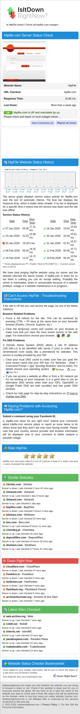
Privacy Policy (49, 704)
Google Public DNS (17, 385)
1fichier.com (13, 484)
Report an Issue (66, 122)
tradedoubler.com (17, 646)
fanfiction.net (14, 581)
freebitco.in (13, 574)
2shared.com (14, 492)
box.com (11, 522)
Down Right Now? (65, 676)
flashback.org (14, 589)
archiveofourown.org (18, 597)
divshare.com (14, 545)
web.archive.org (15, 616)
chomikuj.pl (13, 529)
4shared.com (14, 499)
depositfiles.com (16, 537)
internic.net (13, 631)
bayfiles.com (14, 507)
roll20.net (11, 624)
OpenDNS (68, 382)
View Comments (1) (42, 123)
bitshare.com (14, 514)
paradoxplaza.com (17, 639)
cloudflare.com (15, 566)
